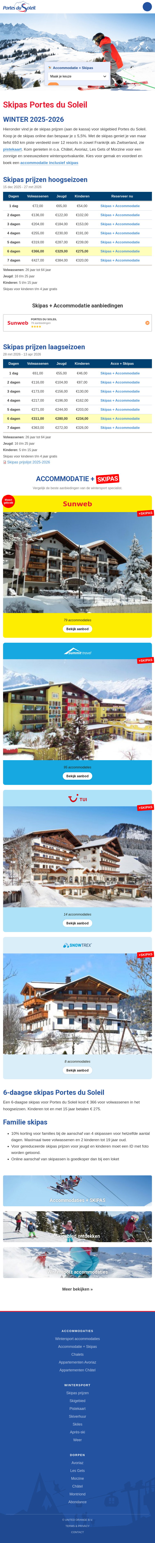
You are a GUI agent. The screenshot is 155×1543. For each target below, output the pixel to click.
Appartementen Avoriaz (77, 1362)
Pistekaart (77, 1409)
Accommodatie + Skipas (77, 1347)
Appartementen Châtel (77, 1370)
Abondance (77, 1502)
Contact (77, 1532)
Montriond (77, 1494)
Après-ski (77, 1432)
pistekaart (12, 149)
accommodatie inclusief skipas (49, 163)
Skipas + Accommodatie (120, 206)
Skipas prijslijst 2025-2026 (28, 462)
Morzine (77, 1478)
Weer (77, 1440)
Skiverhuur (77, 1416)
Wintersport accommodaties (77, 1339)
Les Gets (77, 1471)
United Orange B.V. (79, 1519)
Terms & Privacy (77, 1526)
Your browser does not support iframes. (77, 74)
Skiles (77, 1424)
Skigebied (77, 1401)
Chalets (77, 1354)
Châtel (77, 1486)
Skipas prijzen (77, 1393)
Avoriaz (77, 1463)
